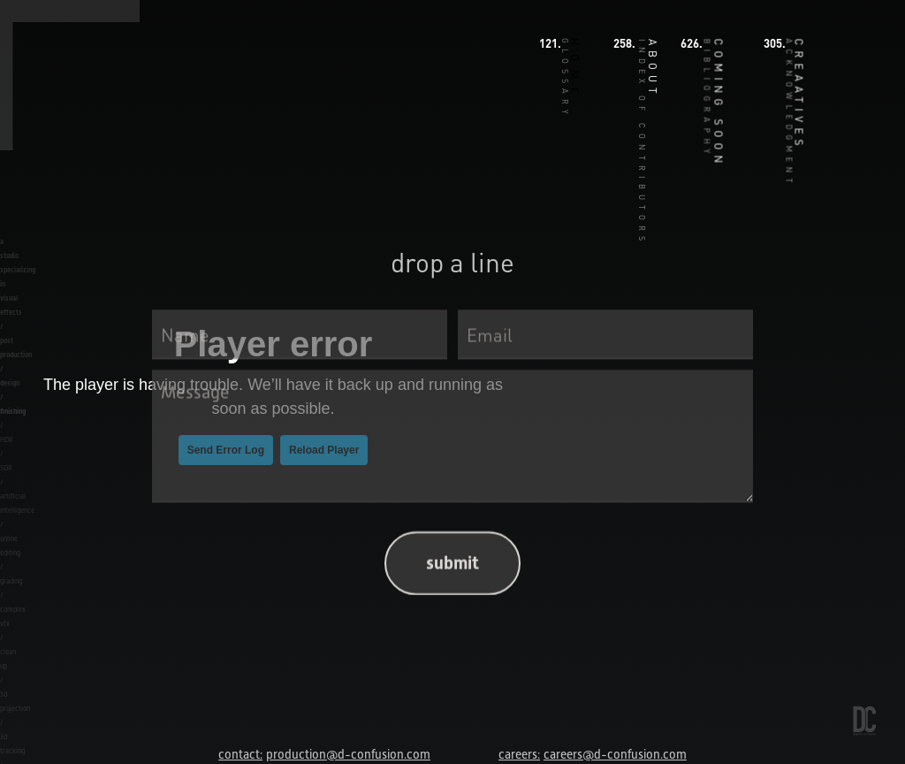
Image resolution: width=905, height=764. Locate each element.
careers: (519, 754)
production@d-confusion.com (348, 754)
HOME (574, 70)
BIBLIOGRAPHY (708, 99)
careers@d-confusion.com (615, 754)
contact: (240, 754)
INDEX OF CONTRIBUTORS (642, 142)
